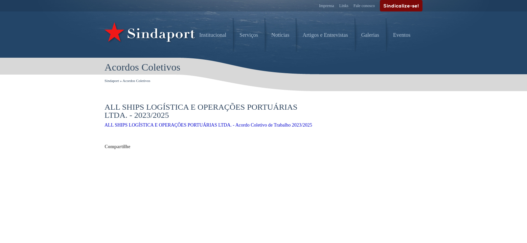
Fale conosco (364, 5)
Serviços (248, 35)
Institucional (212, 35)
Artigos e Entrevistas (325, 35)
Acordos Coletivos (136, 81)
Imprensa (326, 5)
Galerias (370, 35)
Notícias (280, 35)
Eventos (402, 35)
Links (343, 5)
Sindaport (112, 81)
